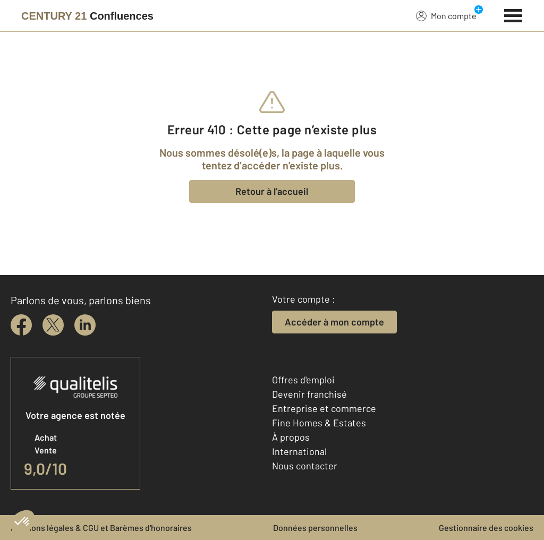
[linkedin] (85, 325)
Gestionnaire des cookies (486, 527)
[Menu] (513, 14)
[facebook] (21, 325)
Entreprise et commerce (324, 408)
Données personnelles (315, 527)
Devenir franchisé (309, 394)
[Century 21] (87, 16)
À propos (291, 437)
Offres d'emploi (303, 379)
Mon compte (446, 15)
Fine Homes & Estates (319, 422)
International (299, 451)
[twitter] (53, 325)
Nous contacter (304, 466)
